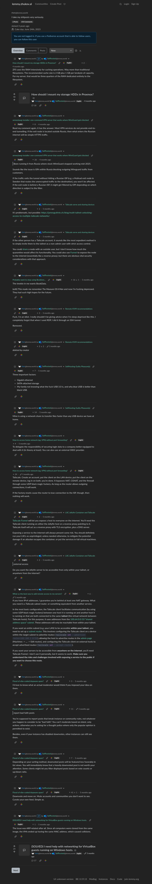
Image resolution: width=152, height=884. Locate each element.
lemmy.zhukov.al (22, 4)
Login (126, 3)
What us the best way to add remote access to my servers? (37, 594)
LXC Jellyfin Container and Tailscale (80, 512)
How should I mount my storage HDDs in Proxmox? (34, 63)
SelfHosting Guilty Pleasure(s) (77, 366)
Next (15, 870)
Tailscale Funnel (20, 520)
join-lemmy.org (131, 879)
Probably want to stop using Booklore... (29, 280)
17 (34, 860)
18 (34, 105)
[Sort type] (61, 50)
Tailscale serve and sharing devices (79, 204)
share (25, 249)
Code (119, 879)
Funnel (73, 252)
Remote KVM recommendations (78, 309)
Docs (112, 879)
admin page (86, 638)
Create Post (55, 3)
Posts (42, 50)
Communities (41, 3)
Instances (103, 879)
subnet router (35, 631)
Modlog (93, 879)
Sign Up (135, 3)
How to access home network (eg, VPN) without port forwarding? (40, 440)
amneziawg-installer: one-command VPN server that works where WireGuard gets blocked (51, 120)
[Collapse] (15, 58)
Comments (31, 50)
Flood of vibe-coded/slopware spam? (28, 681)
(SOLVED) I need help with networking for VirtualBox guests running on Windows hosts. (50, 820)
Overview (18, 50)
